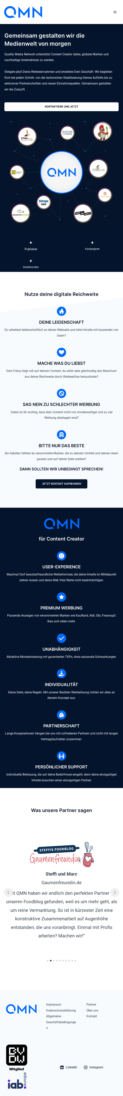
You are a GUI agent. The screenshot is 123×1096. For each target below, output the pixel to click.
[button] (61, 106)
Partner (91, 1004)
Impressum (53, 1004)
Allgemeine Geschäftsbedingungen (61, 1022)
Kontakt (91, 1016)
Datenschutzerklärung (61, 1010)
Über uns (92, 1010)
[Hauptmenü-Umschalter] (115, 12)
